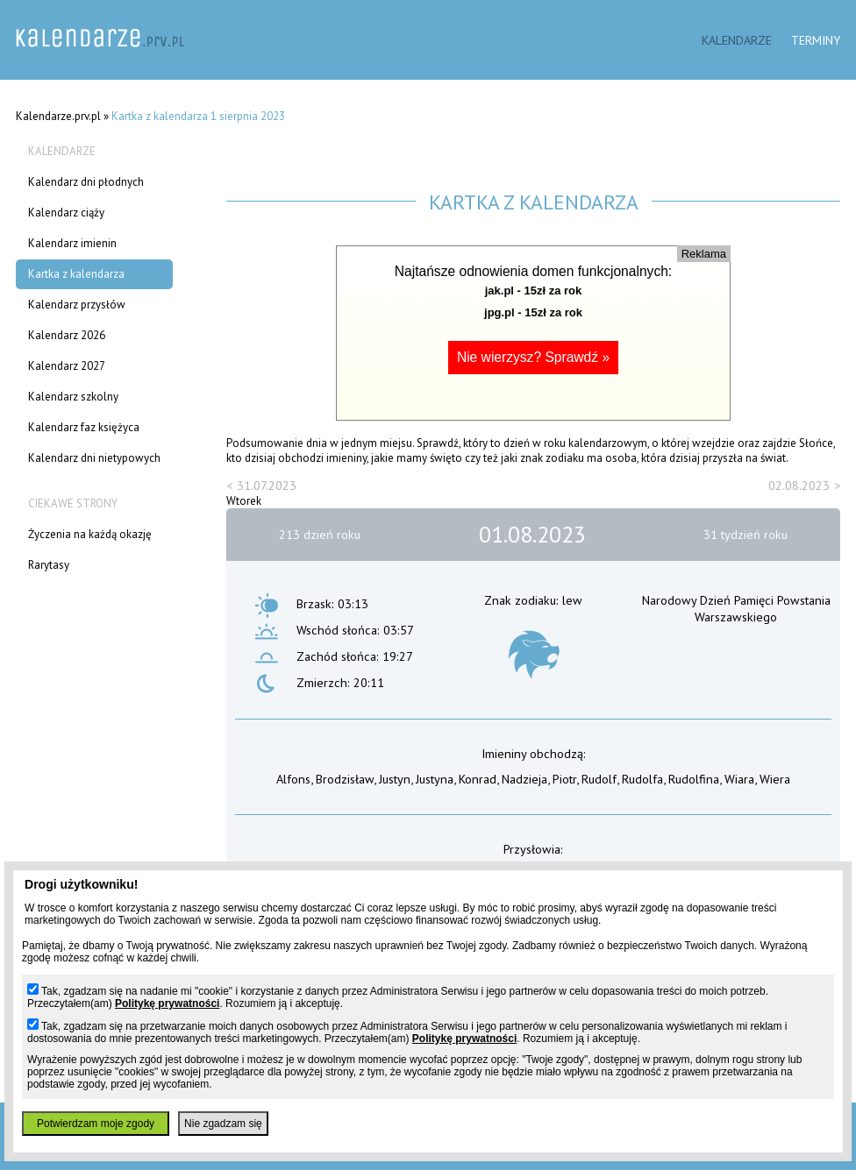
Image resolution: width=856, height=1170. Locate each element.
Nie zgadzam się (223, 1123)
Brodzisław (345, 778)
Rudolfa (642, 778)
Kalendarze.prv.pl (58, 116)
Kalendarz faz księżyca (83, 427)
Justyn (394, 778)
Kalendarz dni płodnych (86, 181)
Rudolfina (693, 778)
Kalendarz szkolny (73, 396)
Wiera (775, 778)
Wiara (739, 778)
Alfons (293, 778)
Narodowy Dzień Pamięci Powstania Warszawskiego (736, 608)
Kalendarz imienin (72, 243)
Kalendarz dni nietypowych (94, 457)
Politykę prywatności (167, 1003)
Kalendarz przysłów (76, 304)
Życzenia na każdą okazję (90, 534)
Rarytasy (48, 564)
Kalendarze (737, 40)
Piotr (564, 778)
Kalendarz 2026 (66, 335)
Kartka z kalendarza (76, 273)
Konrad (477, 778)
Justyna (434, 778)
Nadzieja (524, 778)
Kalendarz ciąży (66, 212)
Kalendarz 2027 (66, 365)
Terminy (815, 40)
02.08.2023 (799, 485)
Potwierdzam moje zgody (95, 1123)
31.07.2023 (266, 485)
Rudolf (599, 778)
